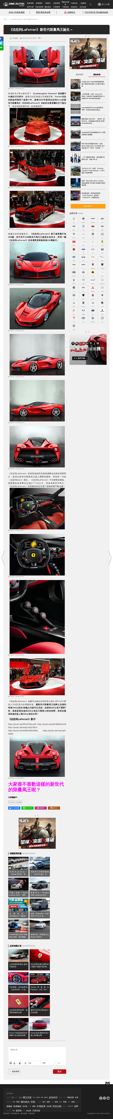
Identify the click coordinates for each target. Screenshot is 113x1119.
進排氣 (24, 1106)
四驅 (73, 1102)
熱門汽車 (30, 7)
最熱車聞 (96, 75)
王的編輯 (15, 38)
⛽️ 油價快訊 (69, 12)
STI (14, 1102)
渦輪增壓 (9, 1102)
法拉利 (19, 802)
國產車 (61, 1097)
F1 (37, 1102)
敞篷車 (8, 1097)
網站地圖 (24, 1113)
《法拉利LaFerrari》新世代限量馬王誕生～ (24, 19)
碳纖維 (9, 1106)
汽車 (52, 1102)
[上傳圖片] (10, 1063)
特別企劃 (83, 7)
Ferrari (11, 802)
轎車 (60, 1102)
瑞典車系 (9, 1110)
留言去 (54, 808)
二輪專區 (83, 3)
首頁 (5, 19)
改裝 (34, 1097)
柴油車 (28, 1111)
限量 (18, 1102)
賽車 (16, 1097)
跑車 (56, 1102)
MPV (46, 1097)
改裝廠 (49, 1106)
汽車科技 (74, 3)
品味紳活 (74, 7)
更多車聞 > (88, 206)
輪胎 (12, 1097)
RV (42, 1097)
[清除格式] (25, 1063)
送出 (59, 1071)
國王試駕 (27, 1097)
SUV (38, 1097)
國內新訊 (48, 7)
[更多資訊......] (59, 1063)
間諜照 (47, 3)
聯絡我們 (6, 1113)
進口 (44, 1102)
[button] (15, 1063)
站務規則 (31, 1113)
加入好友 (27, 808)
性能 (33, 1102)
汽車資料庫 (39, 7)
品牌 (77, 1102)
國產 (40, 1102)
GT (14, 1111)
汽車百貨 (36, 1111)
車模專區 (39, 3)
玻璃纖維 (17, 1106)
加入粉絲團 (14, 808)
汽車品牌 (65, 7)
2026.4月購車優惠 (17, 12)
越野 (48, 1102)
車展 (76, 1097)
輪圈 (20, 1097)
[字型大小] (34, 1063)
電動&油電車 (65, 3)
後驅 (69, 1102)
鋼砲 (34, 1106)
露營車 (19, 1111)
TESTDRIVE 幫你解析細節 (96, 12)
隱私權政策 (15, 1113)
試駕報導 (56, 3)
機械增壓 (70, 1097)
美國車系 (70, 1106)
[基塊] (49, 1063)
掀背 (24, 1110)
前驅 (64, 1102)
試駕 (65, 1097)
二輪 (29, 1106)
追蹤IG (40, 808)
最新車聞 (30, 3)
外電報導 (56, 7)
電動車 (64, 1106)
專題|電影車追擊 (43, 12)
